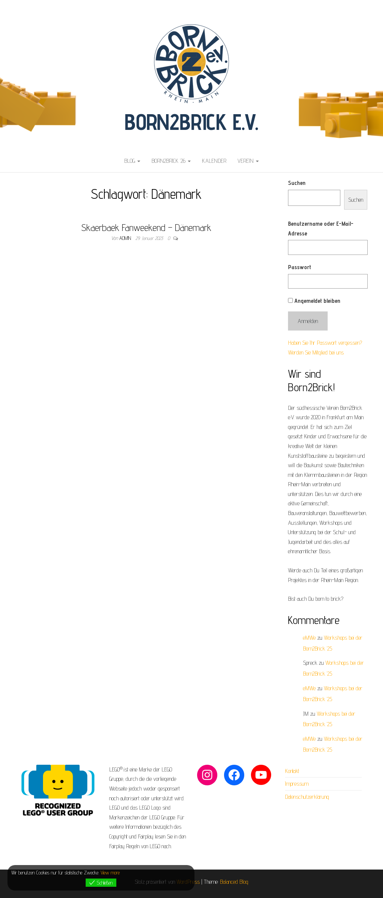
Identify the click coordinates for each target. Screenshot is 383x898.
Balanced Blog (234, 881)
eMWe (309, 637)
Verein (248, 160)
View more (110, 873)
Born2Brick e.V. (191, 121)
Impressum (297, 783)
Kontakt (292, 770)
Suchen (297, 182)
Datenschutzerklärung (307, 796)
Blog (132, 160)
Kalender (214, 160)
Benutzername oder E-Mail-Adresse (320, 228)
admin (125, 238)
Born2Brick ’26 (171, 160)
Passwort (299, 267)
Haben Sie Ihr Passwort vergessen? (325, 342)
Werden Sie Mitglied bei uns (316, 352)
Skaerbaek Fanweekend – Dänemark (146, 227)
